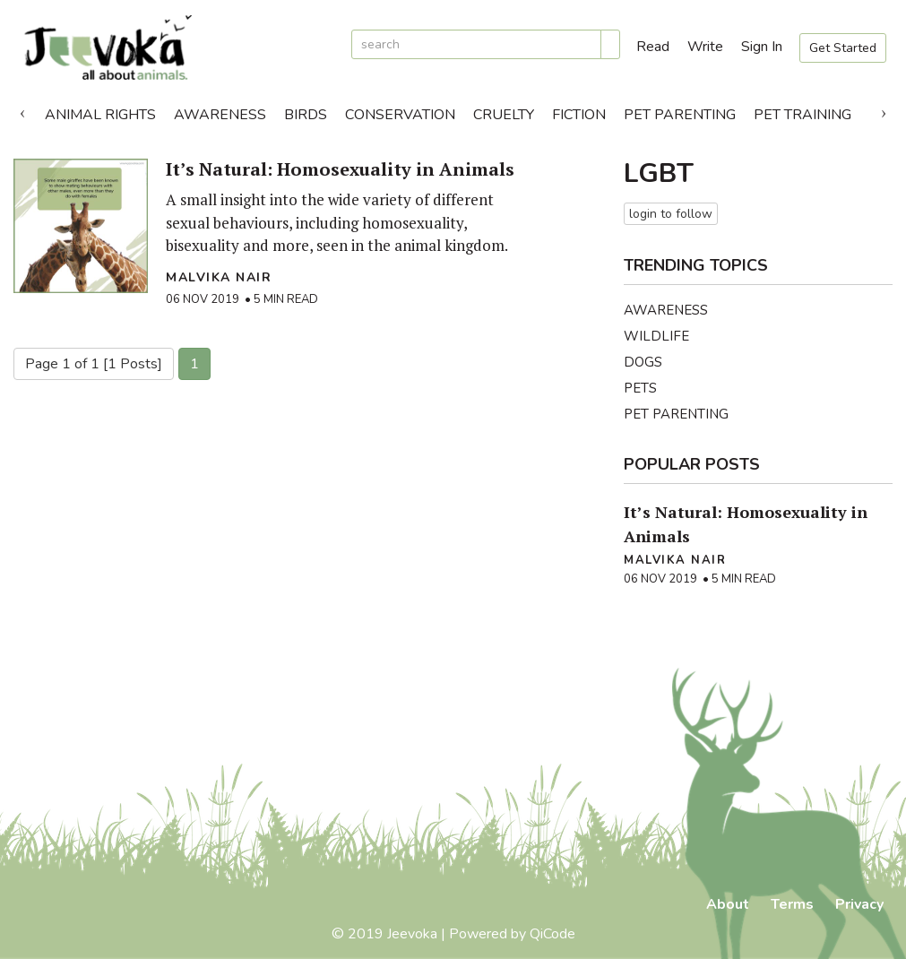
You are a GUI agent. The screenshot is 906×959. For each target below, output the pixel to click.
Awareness (220, 115)
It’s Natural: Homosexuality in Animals (340, 169)
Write (705, 46)
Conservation (400, 115)
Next (884, 110)
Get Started (842, 47)
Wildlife (656, 336)
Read (652, 46)
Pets (640, 388)
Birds (305, 115)
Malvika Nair (219, 277)
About (727, 904)
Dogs (643, 362)
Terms (792, 904)
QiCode (552, 934)
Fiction (579, 115)
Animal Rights (100, 115)
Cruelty (503, 115)
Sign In (761, 46)
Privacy (859, 904)
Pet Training (802, 115)
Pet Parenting (680, 115)
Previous (22, 110)
